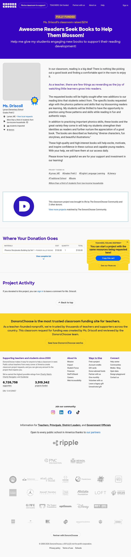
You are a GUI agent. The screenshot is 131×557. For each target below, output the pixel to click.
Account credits (95, 365)
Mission (70, 362)
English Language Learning (92, 173)
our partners (93, 432)
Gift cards (93, 368)
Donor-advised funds (97, 371)
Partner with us (79, 5)
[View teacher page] (21, 81)
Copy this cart (108, 258)
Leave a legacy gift (96, 384)
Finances (70, 371)
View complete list (43, 257)
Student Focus (73, 368)
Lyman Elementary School (13, 110)
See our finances (108, 265)
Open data (114, 371)
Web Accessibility (74, 380)
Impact (70, 365)
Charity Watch (46, 374)
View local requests (25, 116)
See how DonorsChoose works (65, 342)
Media (112, 368)
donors (10, 129)
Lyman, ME (55, 173)
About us (92, 5)
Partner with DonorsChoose (65, 533)
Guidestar (24, 377)
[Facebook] (69, 412)
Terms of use (68, 547)
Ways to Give (95, 358)
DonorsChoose (10, 5)
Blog (118, 368)
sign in (40, 291)
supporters (17, 383)
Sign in (125, 5)
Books (73, 178)
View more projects (57, 209)
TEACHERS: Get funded (59, 5)
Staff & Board (72, 374)
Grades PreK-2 (70, 173)
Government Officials (99, 425)
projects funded (49, 383)
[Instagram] (53, 412)
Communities (115, 365)
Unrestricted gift (95, 387)
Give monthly (94, 377)
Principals (55, 425)
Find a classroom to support (33, 5)
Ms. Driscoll (13, 106)
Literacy (112, 173)
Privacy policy (54, 547)
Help (103, 5)
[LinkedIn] (61, 412)
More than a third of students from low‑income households (76, 183)
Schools (78, 547)
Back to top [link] (65, 302)
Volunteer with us (96, 380)
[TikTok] (78, 412)
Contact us (114, 377)
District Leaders (71, 425)
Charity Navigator (10, 377)
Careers (70, 377)
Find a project (94, 362)
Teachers (43, 425)
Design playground (117, 374)
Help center (114, 362)
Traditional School (58, 178)
